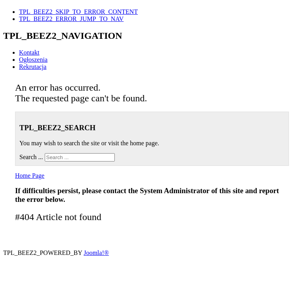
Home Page (29, 175)
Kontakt (29, 52)
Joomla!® (96, 252)
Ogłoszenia (33, 59)
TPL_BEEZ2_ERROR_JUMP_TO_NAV (71, 18)
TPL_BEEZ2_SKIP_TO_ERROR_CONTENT (78, 11)
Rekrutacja (32, 66)
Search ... (31, 157)
